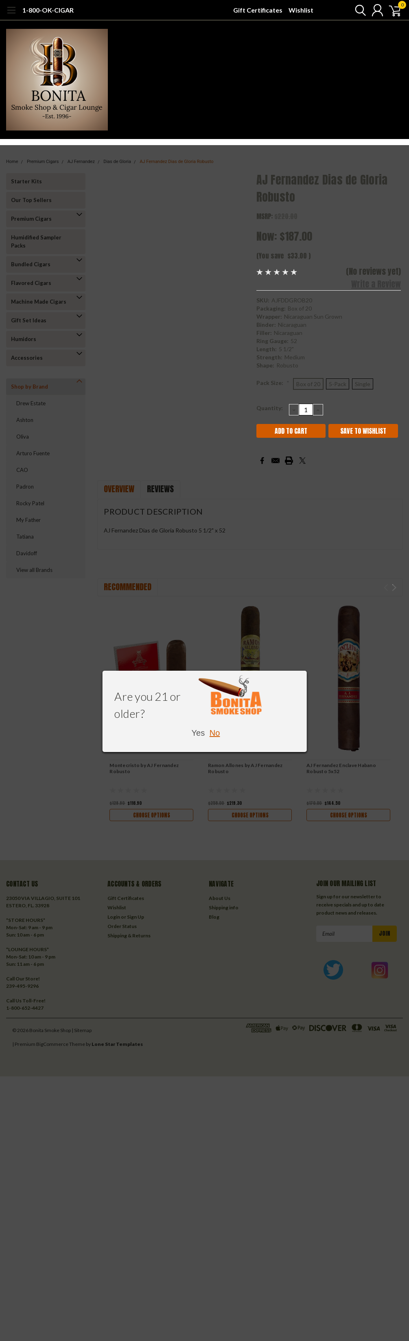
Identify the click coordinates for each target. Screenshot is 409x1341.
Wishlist (301, 10)
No (215, 732)
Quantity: (269, 407)
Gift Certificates (257, 10)
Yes (198, 732)
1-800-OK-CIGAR (48, 10)
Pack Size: (272, 382)
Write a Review (376, 284)
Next (394, 587)
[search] (355, 10)
